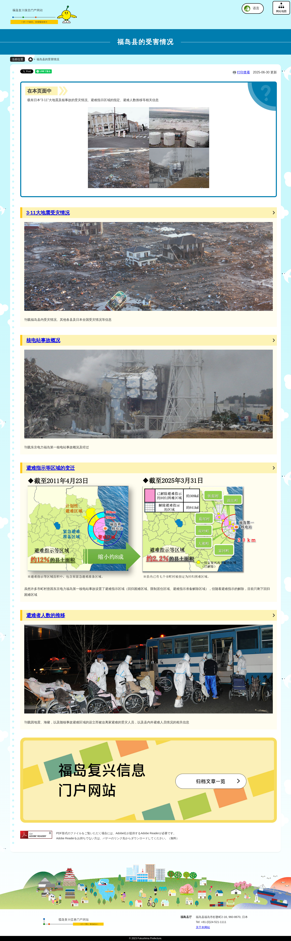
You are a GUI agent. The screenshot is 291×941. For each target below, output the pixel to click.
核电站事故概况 (43, 340)
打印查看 (243, 72)
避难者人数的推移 (45, 615)
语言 (256, 8)
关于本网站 (203, 927)
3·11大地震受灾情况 (48, 212)
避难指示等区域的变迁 (50, 468)
